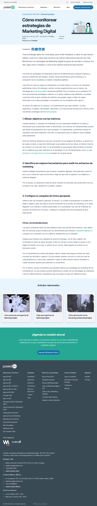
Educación (30, 383)
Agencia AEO (7, 380)
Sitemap (66, 388)
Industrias (44, 7)
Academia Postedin (48, 380)
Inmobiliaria (30, 376)
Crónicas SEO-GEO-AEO (31, 14)
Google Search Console (41, 153)
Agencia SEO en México (10, 386)
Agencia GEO (7, 383)
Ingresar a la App (87, 2)
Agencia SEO (7, 376)
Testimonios (68, 385)
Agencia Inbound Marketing (11, 416)
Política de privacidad (40, 504)
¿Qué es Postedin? (70, 376)
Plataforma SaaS (8, 428)
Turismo (29, 394)
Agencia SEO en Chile (10, 389)
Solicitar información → (83, 7)
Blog (68, 7)
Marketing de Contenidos (11, 419)
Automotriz (30, 380)
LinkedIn (87, 376)
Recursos (58, 7)
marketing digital (40, 91)
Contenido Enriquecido (10, 422)
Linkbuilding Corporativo (10, 412)
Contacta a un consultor (10, 2)
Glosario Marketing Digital (50, 383)
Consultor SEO (7, 395)
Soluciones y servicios (27, 7)
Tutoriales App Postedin (49, 397)
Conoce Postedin (75, 2)
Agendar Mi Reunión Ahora (48, 352)
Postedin (34, 40)
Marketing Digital (47, 14)
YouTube (87, 380)
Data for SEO (7, 398)
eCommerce (31, 386)
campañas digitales (83, 231)
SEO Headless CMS (9, 431)
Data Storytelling (8, 425)
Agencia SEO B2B (8, 392)
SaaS (29, 398)
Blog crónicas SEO (48, 376)
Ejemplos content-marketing (51, 400)
